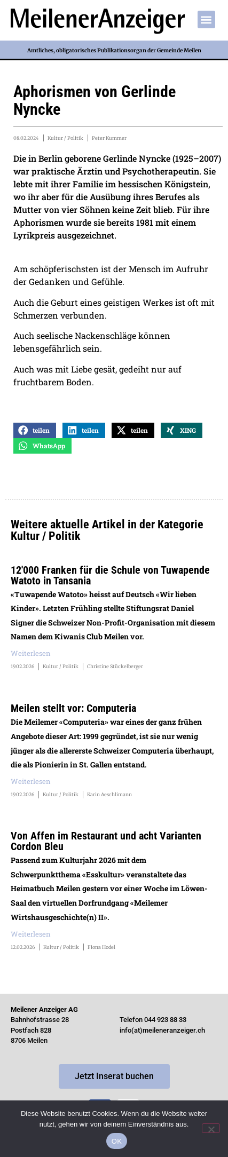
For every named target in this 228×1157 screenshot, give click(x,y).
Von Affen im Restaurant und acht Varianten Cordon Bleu (106, 841)
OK (117, 1141)
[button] (206, 19)
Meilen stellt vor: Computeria (73, 708)
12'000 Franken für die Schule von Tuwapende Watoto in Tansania (110, 575)
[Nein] (211, 1128)
